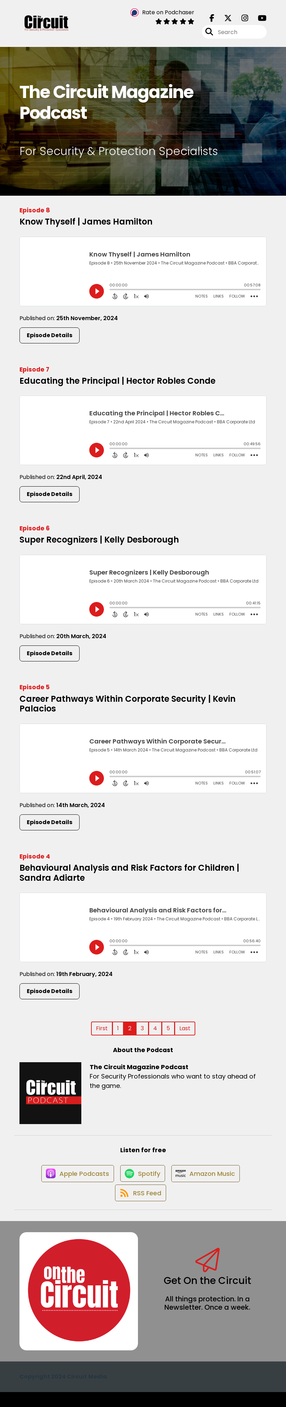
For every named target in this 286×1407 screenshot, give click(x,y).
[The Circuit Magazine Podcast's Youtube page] (258, 20)
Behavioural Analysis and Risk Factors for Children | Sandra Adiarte (129, 877)
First (102, 1033)
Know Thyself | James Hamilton (86, 226)
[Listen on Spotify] (142, 1183)
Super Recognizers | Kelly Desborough (99, 544)
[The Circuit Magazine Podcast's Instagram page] (240, 20)
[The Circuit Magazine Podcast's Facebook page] (212, 20)
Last (184, 1033)
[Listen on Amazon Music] (208, 1183)
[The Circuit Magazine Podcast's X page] (224, 20)
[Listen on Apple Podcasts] (74, 1183)
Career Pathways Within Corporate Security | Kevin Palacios (127, 708)
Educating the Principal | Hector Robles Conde (117, 385)
